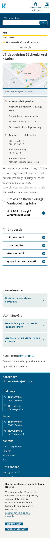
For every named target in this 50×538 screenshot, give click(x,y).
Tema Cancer (8, 37)
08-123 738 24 (16, 140)
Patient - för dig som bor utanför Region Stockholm (21, 325)
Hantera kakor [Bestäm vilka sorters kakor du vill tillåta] (14, 524)
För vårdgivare (10, 455)
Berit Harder (24, 355)
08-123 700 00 (15, 425)
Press (5, 460)
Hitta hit (7, 450)
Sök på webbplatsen (14, 18)
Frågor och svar (10, 476)
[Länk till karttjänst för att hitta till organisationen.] (25, 79)
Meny (46, 7)
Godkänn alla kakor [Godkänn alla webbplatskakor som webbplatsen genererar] (16, 529)
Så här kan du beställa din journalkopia (18, 300)
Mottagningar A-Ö (11, 472)
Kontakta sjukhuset (12, 446)
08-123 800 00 (15, 400)
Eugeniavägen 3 (16, 433)
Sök (43, 22)
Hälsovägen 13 (15, 409)
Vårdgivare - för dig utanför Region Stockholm (22, 339)
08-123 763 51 (16, 144)
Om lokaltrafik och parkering (25, 127)
